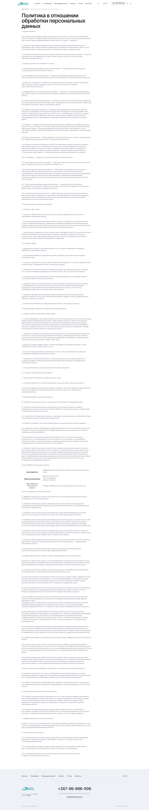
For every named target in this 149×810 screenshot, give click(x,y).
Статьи (80, 3)
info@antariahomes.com (74, 797)
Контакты (88, 3)
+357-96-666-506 (74, 788)
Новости (73, 3)
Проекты (25, 776)
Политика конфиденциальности (29, 806)
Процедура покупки (61, 3)
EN (107, 3)
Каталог (37, 3)
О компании (48, 3)
